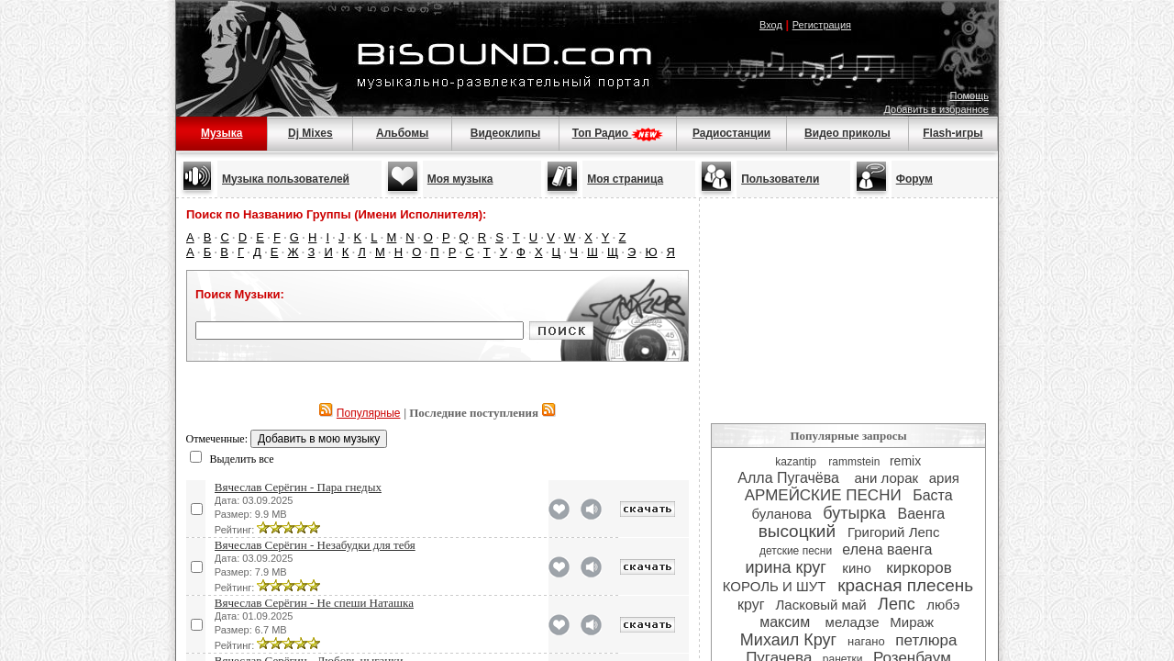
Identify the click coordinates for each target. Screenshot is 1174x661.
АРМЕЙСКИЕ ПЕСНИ (823, 495)
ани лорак (886, 478)
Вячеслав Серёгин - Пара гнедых (298, 487)
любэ (942, 604)
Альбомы (402, 133)
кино (858, 568)
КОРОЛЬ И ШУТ (774, 586)
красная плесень (905, 585)
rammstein (854, 461)
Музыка (221, 133)
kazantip (797, 461)
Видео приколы (847, 133)
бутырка (854, 513)
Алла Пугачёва (790, 478)
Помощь (970, 95)
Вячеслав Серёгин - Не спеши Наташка (314, 603)
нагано (866, 641)
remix (905, 461)
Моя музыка (460, 179)
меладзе (852, 622)
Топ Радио (618, 133)
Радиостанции (731, 133)
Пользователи (780, 179)
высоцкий (797, 531)
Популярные (369, 413)
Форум (914, 179)
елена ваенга (889, 549)
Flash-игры (952, 133)
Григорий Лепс (893, 532)
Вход (770, 24)
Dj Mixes (310, 133)
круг (751, 604)
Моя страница (625, 179)
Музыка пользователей (285, 179)
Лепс (896, 604)
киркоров (918, 568)
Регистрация (821, 24)
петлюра (926, 640)
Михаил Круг (788, 640)
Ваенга (922, 513)
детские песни (795, 550)
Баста (932, 495)
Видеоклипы (505, 133)
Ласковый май (820, 604)
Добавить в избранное (936, 109)
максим (786, 622)
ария (944, 478)
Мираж (913, 622)
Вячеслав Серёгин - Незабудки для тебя (315, 545)
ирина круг (788, 567)
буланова (782, 513)
